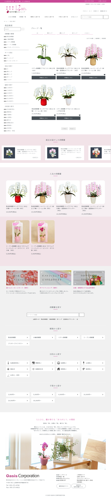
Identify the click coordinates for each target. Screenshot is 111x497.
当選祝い (9, 114)
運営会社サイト (63, 486)
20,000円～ (10, 98)
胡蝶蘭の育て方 (103, 10)
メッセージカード (12, 61)
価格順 (98, 38)
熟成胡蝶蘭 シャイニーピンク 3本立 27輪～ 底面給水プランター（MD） (93, 208)
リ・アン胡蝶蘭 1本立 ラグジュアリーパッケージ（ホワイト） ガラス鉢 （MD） (17, 248)
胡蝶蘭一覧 (22, 17)
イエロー (9, 79)
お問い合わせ (81, 476)
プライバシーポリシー (83, 478)
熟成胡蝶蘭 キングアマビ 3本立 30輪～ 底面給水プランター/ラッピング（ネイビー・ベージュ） (53, 151)
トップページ (63, 475)
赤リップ (9, 77)
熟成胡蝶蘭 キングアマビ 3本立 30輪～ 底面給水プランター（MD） (68, 69)
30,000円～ (10, 101)
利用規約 (79, 482)
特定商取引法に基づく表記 (85, 480)
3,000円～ (10, 88)
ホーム (5, 21)
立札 (8, 55)
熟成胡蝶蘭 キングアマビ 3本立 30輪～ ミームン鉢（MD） (43, 110)
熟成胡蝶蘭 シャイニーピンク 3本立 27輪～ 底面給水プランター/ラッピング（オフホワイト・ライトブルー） (96, 151)
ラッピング (10, 58)
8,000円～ (10, 93)
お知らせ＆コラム (64, 478)
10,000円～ (10, 96)
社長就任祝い (11, 109)
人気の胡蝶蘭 (12, 17)
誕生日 (9, 120)
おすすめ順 (90, 38)
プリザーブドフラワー (13, 47)
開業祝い (9, 112)
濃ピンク (9, 74)
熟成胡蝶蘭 (10, 36)
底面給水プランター (69, 319)
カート (90, 10)
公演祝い (9, 117)
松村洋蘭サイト (78, 486)
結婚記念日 (10, 123)
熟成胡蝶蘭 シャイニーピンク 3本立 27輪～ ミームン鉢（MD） (92, 69)
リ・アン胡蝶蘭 (11, 44)
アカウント (85, 10)
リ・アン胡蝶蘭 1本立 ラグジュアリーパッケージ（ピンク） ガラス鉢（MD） (42, 248)
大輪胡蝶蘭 (10, 39)
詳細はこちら (44, 77)
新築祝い (9, 125)
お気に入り (74, 17)
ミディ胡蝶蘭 (11, 42)
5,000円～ (10, 90)
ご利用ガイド (96, 10)
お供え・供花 (11, 131)
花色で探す (13, 21)
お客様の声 (62, 480)
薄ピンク (9, 71)
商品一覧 (61, 476)
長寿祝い (9, 128)
